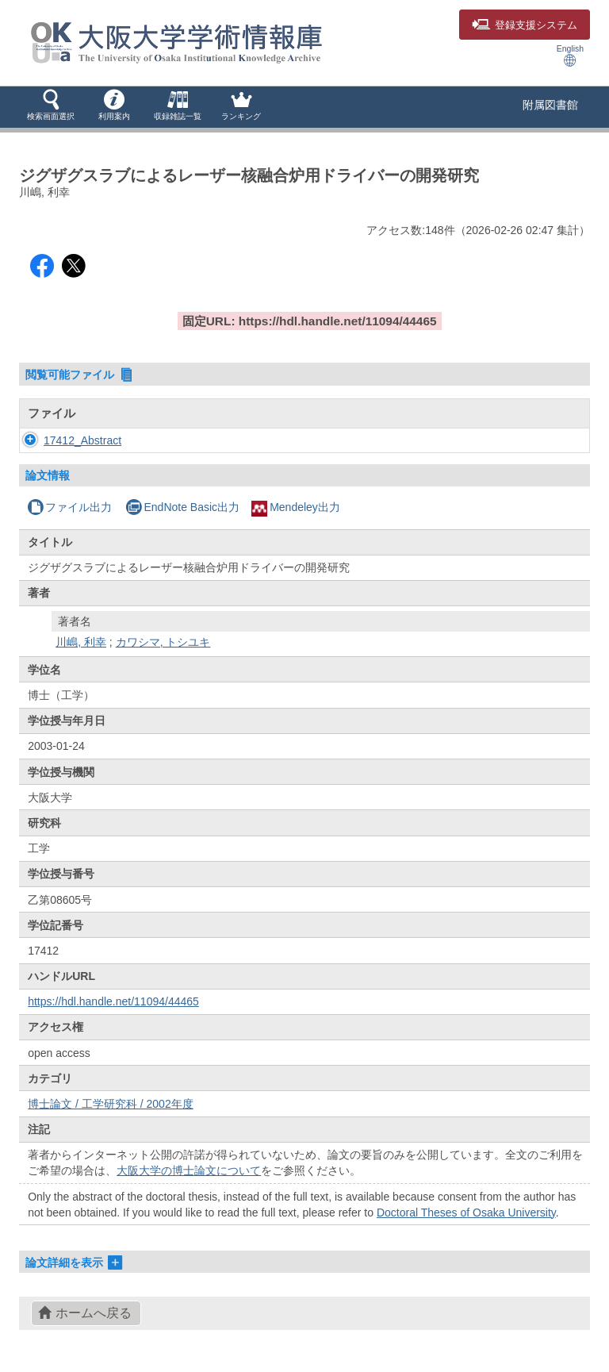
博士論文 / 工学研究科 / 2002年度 (110, 1103)
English (570, 55)
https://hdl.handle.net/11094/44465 (113, 1001)
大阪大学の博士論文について (189, 1170)
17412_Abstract (82, 440)
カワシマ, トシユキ (163, 642)
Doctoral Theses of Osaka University (466, 1212)
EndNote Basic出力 (182, 507)
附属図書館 (550, 104)
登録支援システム (524, 25)
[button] (50, 106)
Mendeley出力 (295, 507)
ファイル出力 (69, 507)
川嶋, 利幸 (81, 642)
